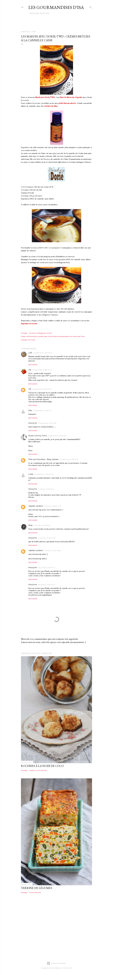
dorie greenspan (63, 336)
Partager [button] (24, 333)
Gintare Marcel (67, 968)
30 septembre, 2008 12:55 (57, 436)
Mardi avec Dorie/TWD (45, 97)
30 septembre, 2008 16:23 (68, 459)
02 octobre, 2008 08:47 (42, 525)
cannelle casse (42, 336)
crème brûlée (52, 336)
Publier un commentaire (38, 770)
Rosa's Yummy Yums (37, 436)
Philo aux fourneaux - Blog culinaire (43, 459)
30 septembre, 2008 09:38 (41, 389)
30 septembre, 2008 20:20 (44, 474)
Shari (30, 525)
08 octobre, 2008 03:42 (46, 585)
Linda (30, 474)
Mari (30, 410)
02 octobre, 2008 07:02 (52, 506)
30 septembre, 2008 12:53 (47, 423)
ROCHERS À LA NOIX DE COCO (42, 766)
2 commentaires (35, 892)
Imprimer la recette (29, 323)
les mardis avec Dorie (77, 336)
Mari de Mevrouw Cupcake (71, 97)
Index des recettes (39, 13)
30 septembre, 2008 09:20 (42, 370)
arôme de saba (31, 336)
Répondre (32, 365)
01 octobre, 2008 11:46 (46, 489)
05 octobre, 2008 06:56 (52, 550)
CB (29, 389)
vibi (29, 370)
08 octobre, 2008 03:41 (46, 567)
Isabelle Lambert (35, 506)
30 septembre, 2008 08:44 (42, 353)
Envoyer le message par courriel (40, 333)
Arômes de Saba (50, 106)
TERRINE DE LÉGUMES (36, 888)
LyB (30, 353)
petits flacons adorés (67, 103)
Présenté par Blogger (56, 963)
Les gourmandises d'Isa (56, 7)
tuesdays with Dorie (28, 340)
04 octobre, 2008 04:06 (46, 538)
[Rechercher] (90, 6)
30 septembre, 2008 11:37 (42, 410)
